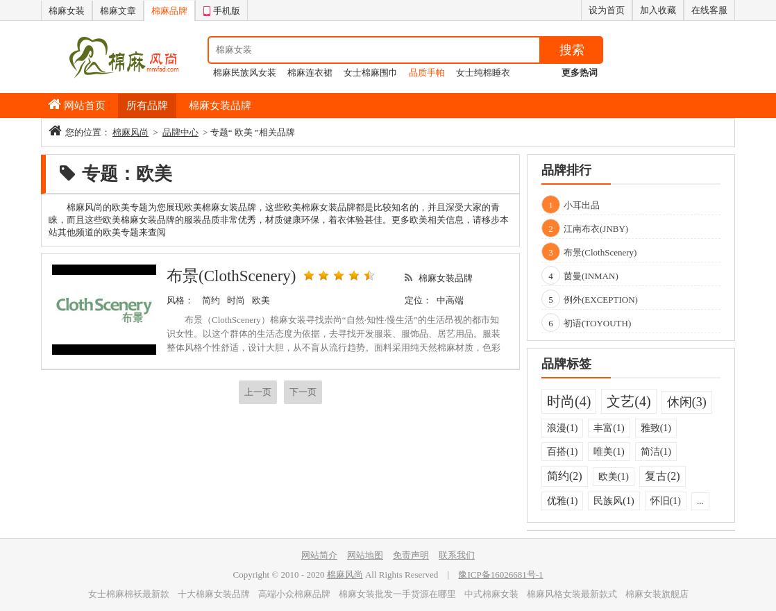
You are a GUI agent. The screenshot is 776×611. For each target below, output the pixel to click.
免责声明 (411, 555)
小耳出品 (582, 205)
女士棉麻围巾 (371, 72)
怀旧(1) (665, 501)
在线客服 (709, 10)
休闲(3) (687, 402)
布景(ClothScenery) (231, 276)
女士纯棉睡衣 (483, 72)
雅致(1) (656, 428)
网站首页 (85, 105)
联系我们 (457, 555)
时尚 (236, 300)
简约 (211, 300)
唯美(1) (608, 451)
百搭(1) (562, 451)
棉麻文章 (118, 11)
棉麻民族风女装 (244, 72)
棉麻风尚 (130, 132)
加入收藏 (658, 10)
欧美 (261, 300)
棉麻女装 (67, 11)
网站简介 (319, 555)
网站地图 (365, 555)
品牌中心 (180, 132)
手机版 (221, 9)
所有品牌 (147, 105)
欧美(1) (613, 476)
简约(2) (564, 476)
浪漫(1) (562, 428)
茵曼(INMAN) (591, 276)
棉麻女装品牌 (220, 105)
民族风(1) (613, 501)
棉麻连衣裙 (309, 72)
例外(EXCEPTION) (601, 299)
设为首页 (607, 10)
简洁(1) (656, 451)
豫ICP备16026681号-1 (500, 574)
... (700, 501)
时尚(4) (569, 401)
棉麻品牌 (169, 11)
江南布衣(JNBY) (596, 229)
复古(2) (662, 476)
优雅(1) (562, 501)
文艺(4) (628, 401)
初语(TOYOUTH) (597, 323)
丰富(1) (608, 428)
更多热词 (580, 72)
